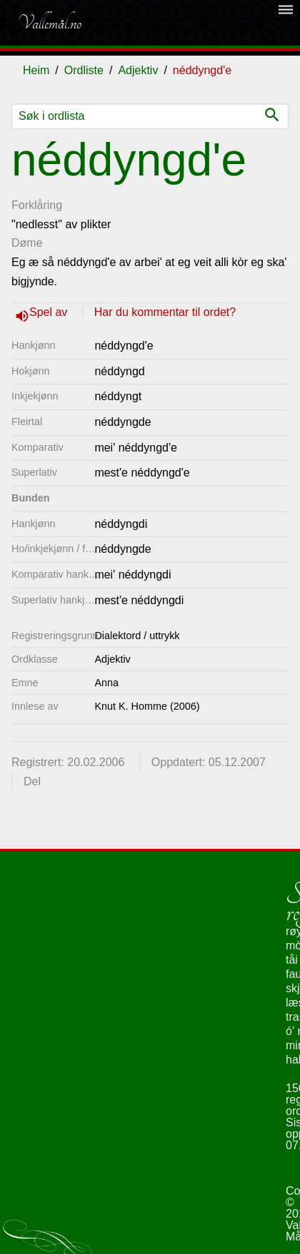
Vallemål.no (49, 22)
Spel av (50, 312)
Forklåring (36, 205)
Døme (27, 243)
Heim (36, 70)
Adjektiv (138, 70)
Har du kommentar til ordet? (165, 312)
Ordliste (84, 70)
